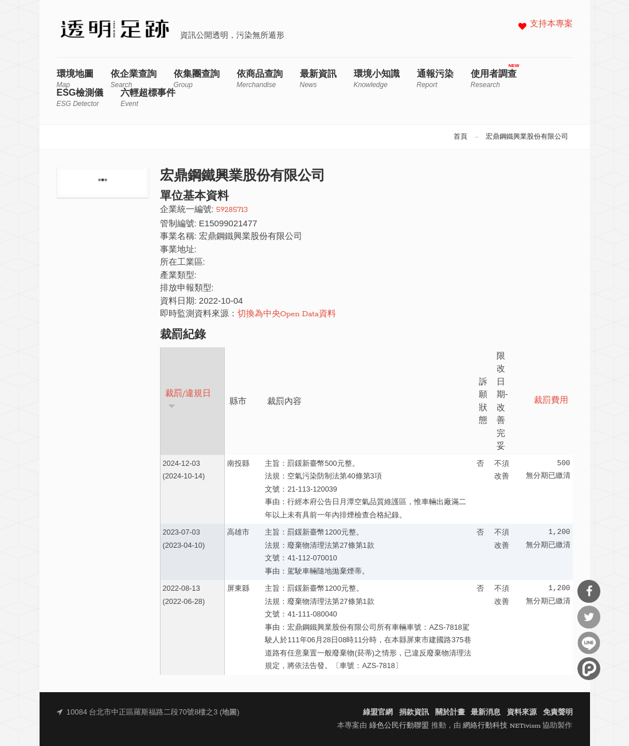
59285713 (232, 210)
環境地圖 (75, 78)
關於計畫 (450, 712)
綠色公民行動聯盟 (399, 725)
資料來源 (522, 712)
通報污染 (435, 78)
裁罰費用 (551, 401)
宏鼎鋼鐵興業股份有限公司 (527, 137)
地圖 (229, 712)
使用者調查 (494, 78)
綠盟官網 (378, 712)
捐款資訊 (414, 712)
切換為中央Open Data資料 (286, 314)
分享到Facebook (588, 591)
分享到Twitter (588, 617)
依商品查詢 (260, 78)
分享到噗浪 (588, 668)
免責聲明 (558, 712)
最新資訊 (318, 78)
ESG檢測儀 (80, 97)
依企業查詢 (134, 78)
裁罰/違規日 (188, 399)
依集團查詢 (197, 78)
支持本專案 (551, 24)
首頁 (460, 137)
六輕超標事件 (147, 97)
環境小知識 (377, 78)
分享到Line (588, 642)
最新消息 (486, 712)
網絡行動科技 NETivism (502, 725)
